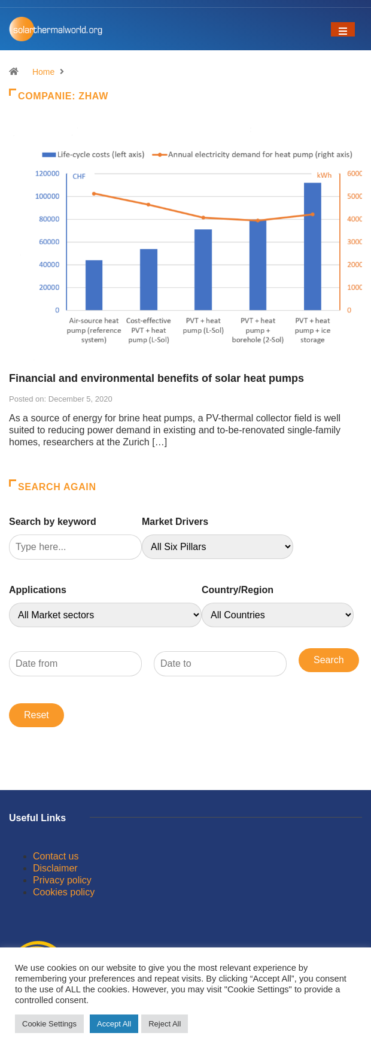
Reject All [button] (164, 1023)
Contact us (55, 856)
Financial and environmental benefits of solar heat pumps (156, 378)
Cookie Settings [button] (49, 1023)
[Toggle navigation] (343, 29)
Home (43, 72)
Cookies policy (64, 892)
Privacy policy (62, 880)
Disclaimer (55, 868)
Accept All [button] (114, 1023)
